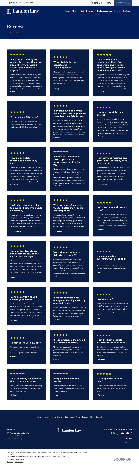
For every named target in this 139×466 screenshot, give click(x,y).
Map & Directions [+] (14, 439)
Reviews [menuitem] (117, 11)
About (46, 417)
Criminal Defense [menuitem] (86, 11)
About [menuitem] (74, 11)
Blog (92, 417)
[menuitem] (10, 462)
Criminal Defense (56, 417)
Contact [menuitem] (126, 11)
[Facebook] (131, 442)
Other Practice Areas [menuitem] (103, 11)
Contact (99, 417)
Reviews (85, 417)
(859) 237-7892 (100, 2)
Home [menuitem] (67, 11)
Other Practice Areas (72, 417)
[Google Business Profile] (126, 442)
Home (39, 417)
